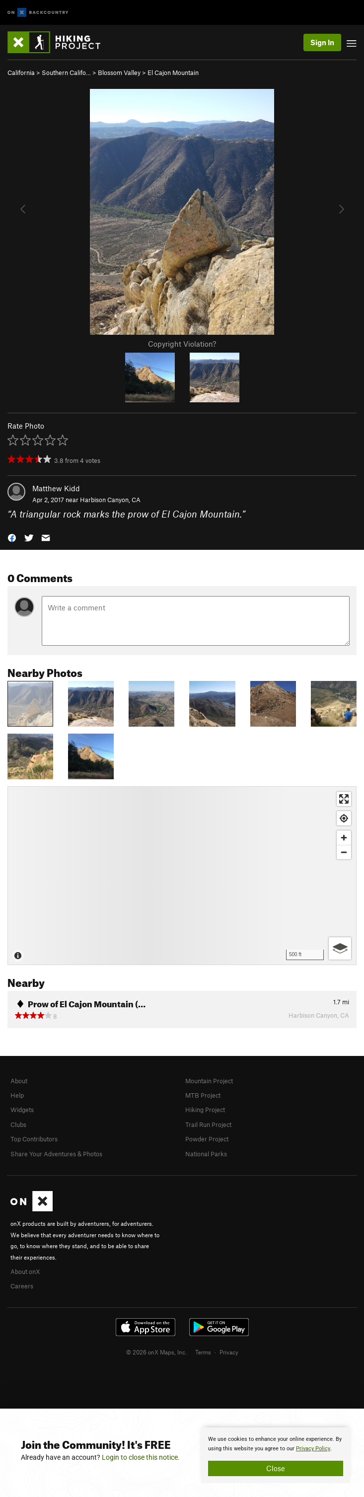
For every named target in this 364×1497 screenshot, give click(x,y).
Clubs (18, 1124)
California (21, 72)
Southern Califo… (66, 72)
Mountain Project (209, 1081)
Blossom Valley (119, 72)
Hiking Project (205, 1110)
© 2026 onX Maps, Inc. (156, 1351)
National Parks (206, 1154)
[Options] (340, 948)
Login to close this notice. (141, 1457)
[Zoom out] (344, 852)
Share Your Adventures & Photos (56, 1154)
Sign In (322, 42)
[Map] (182, 876)
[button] (11, 537)
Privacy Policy (313, 1448)
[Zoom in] (344, 837)
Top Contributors (34, 1139)
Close (275, 1468)
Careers (21, 1286)
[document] (275, 1455)
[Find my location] (344, 818)
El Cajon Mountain (173, 72)
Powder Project (206, 1139)
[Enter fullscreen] (344, 799)
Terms (203, 1351)
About (18, 1081)
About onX (25, 1271)
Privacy (228, 1351)
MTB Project (202, 1095)
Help (17, 1095)
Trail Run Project (208, 1124)
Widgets (22, 1110)
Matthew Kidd (56, 488)
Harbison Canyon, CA (110, 500)
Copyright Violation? (182, 343)
